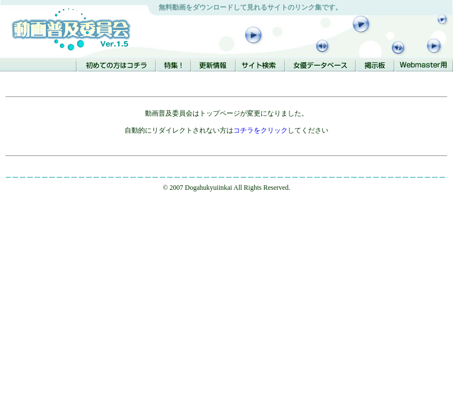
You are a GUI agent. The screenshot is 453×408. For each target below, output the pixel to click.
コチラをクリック (260, 130)
